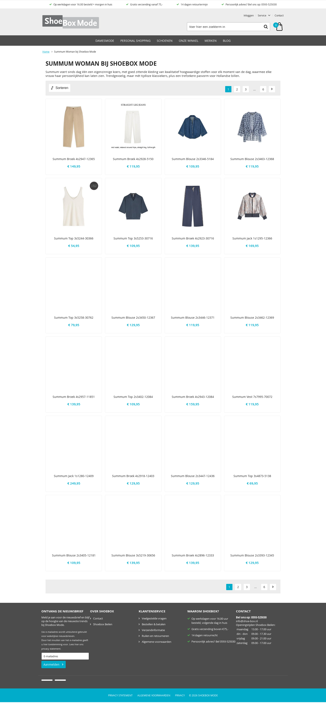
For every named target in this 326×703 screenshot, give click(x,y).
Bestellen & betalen (153, 624)
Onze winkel (188, 41)
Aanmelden (51, 664)
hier (77, 644)
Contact (279, 15)
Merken (211, 41)
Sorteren (62, 88)
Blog (227, 41)
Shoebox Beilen (102, 624)
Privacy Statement (120, 695)
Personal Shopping (135, 41)
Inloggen (249, 15)
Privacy (180, 695)
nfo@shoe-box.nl (247, 621)
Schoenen (165, 41)
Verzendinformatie (153, 630)
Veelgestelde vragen (154, 618)
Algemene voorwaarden (156, 642)
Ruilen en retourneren (155, 636)
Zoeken (266, 26)
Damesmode (104, 41)
